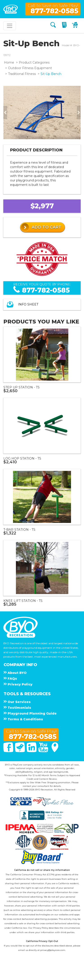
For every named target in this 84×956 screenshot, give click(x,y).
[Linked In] (32, 751)
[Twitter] (20, 751)
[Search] (53, 25)
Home (9, 62)
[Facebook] (8, 751)
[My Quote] (65, 25)
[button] (5, 112)
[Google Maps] (55, 751)
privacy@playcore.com (52, 950)
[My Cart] (75, 25)
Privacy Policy (40, 927)
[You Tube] (43, 751)
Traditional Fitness (22, 74)
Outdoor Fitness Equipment (30, 68)
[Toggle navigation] (9, 25)
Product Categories (34, 62)
